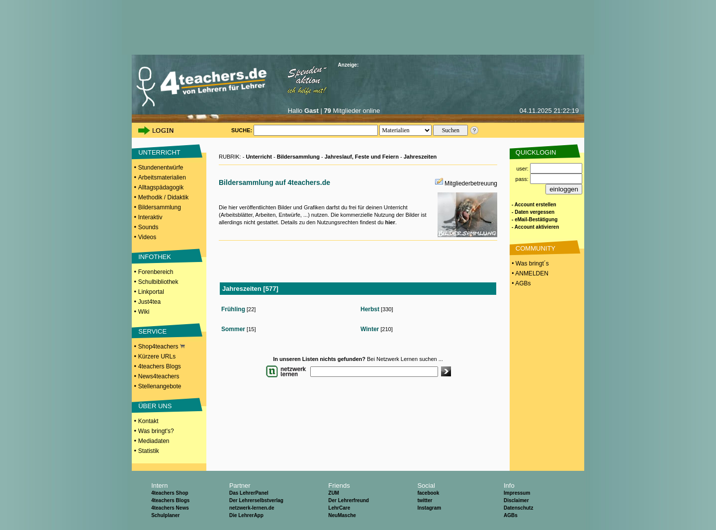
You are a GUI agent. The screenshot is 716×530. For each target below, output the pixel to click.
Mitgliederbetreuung (471, 183)
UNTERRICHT (159, 152)
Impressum (517, 493)
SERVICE (152, 331)
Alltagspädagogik (160, 187)
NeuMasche (342, 515)
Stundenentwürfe (160, 167)
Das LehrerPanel (248, 493)
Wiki (144, 311)
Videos (147, 237)
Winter (369, 329)
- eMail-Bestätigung (534, 219)
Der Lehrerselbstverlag (256, 500)
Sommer (233, 329)
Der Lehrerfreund (348, 500)
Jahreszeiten (420, 157)
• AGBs (520, 283)
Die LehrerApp (246, 515)
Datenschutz (518, 508)
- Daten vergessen (533, 212)
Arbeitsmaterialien (162, 177)
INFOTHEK (154, 257)
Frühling (233, 309)
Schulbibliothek (158, 281)
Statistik (148, 450)
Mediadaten (154, 441)
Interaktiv (150, 217)
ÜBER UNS (155, 406)
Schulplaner (165, 515)
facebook (428, 493)
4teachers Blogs (159, 366)
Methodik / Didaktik (163, 197)
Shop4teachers (161, 346)
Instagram (429, 508)
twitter (424, 500)
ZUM (333, 493)
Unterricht (259, 157)
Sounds (148, 227)
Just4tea (149, 301)
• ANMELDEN (529, 273)
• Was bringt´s (529, 263)
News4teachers (158, 376)
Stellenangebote (159, 386)
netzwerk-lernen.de (251, 508)
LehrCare (339, 508)
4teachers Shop (169, 493)
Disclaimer (516, 500)
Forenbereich (156, 271)
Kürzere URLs (157, 356)
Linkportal (151, 291)
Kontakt (148, 421)
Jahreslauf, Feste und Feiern (362, 157)
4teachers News (170, 508)
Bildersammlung (159, 207)
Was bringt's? (156, 431)
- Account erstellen (534, 204)
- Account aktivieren (535, 227)
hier (390, 222)
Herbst (369, 309)
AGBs (511, 515)
